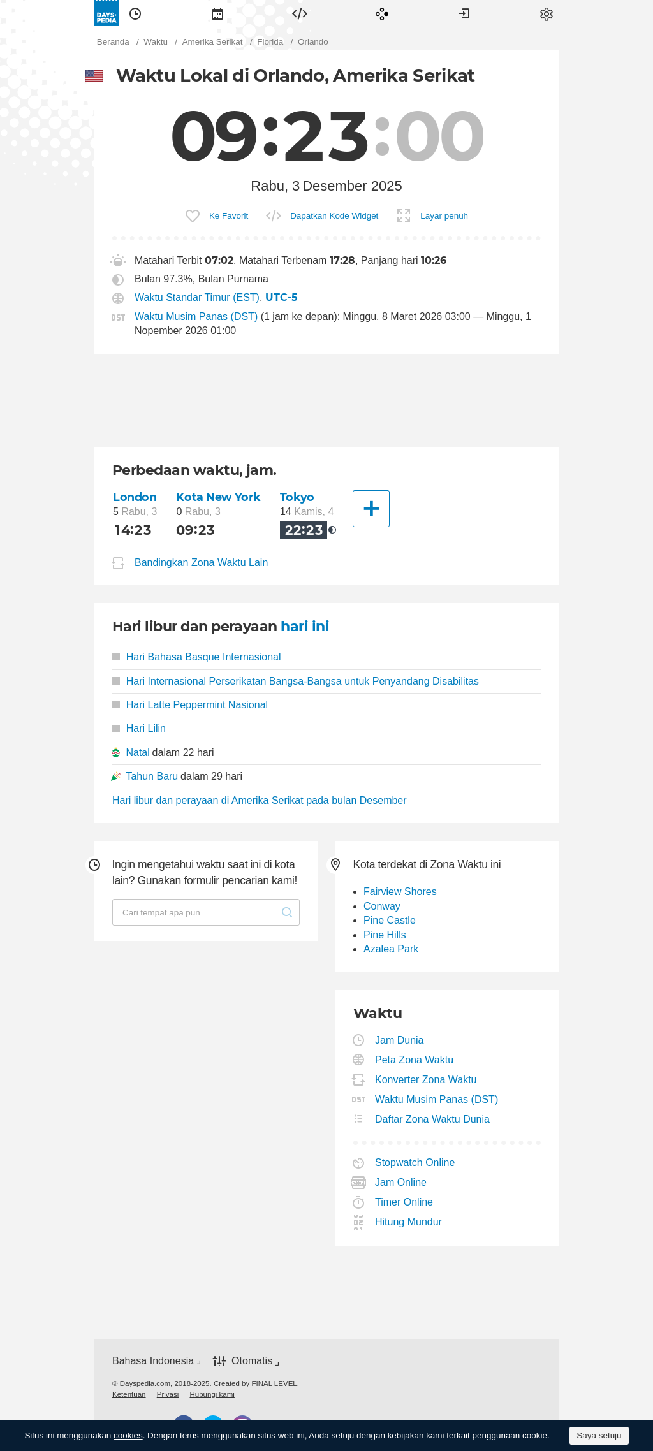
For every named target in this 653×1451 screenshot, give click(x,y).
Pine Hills (384, 935)
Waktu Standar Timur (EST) (197, 297)
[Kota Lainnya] (371, 508)
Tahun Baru (152, 776)
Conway (381, 906)
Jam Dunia (399, 1040)
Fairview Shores (400, 891)
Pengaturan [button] (546, 13)
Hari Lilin (139, 728)
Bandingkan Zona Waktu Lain (201, 563)
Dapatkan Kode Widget (334, 216)
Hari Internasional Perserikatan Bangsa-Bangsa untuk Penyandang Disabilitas (295, 681)
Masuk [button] (464, 13)
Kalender (217, 13)
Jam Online (401, 1182)
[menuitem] (135, 13)
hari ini (305, 626)
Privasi (168, 1394)
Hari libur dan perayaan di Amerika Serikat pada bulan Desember (259, 800)
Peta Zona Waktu (414, 1059)
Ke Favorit (228, 216)
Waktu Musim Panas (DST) (196, 316)
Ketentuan (129, 1394)
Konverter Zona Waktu (426, 1079)
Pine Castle (389, 920)
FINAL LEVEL (274, 1383)
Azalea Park (390, 949)
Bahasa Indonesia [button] (153, 1360)
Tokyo (297, 497)
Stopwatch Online (415, 1162)
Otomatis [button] (251, 1361)
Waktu (135, 13)
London (134, 497)
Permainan (382, 13)
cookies (128, 1435)
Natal (137, 752)
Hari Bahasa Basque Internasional (196, 657)
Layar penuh (444, 216)
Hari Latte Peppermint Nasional (190, 704)
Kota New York (218, 497)
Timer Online (404, 1202)
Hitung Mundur (409, 1221)
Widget (300, 13)
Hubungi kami (211, 1394)
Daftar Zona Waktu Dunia (433, 1119)
